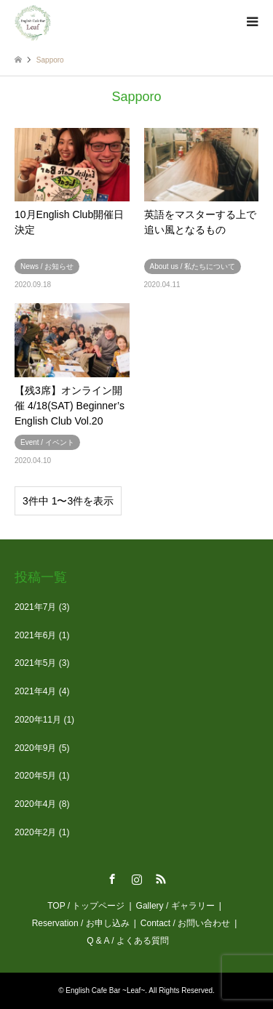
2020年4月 (35, 804)
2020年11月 (38, 720)
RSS (161, 879)
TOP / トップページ (85, 906)
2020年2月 (35, 832)
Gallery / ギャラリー (175, 906)
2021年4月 (35, 691)
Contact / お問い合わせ (185, 923)
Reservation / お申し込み (81, 923)
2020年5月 (35, 776)
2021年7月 (35, 607)
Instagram (137, 879)
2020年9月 (35, 748)
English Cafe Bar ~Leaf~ (105, 990)
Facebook (112, 879)
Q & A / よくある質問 (132, 941)
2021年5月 (35, 663)
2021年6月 (35, 635)
